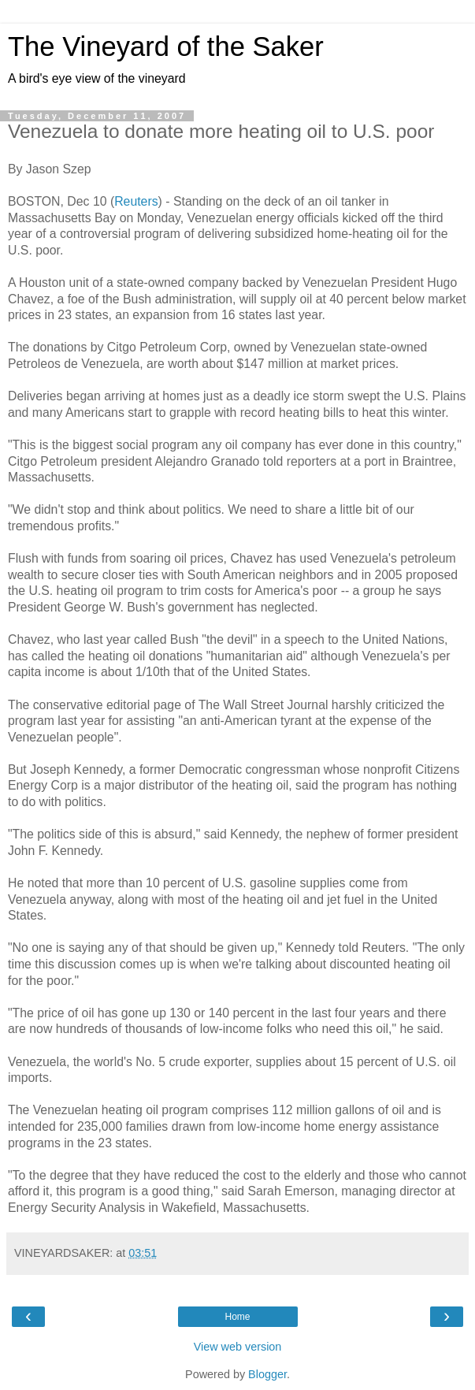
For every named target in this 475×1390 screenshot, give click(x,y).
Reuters (136, 201)
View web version (238, 1346)
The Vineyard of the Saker (166, 46)
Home (237, 1316)
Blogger (267, 1374)
